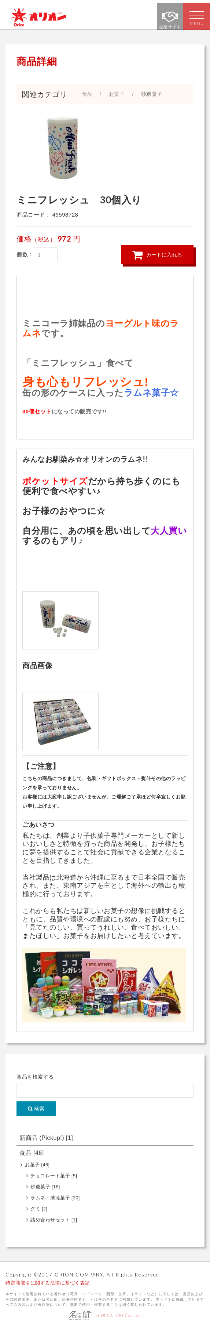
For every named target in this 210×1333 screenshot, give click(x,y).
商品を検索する (35, 1080)
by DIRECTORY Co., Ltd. (105, 1318)
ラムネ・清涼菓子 (55, 1201)
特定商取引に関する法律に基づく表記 (47, 1286)
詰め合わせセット (53, 1223)
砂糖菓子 (45, 1190)
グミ (38, 1212)
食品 (31, 1156)
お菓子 (37, 1168)
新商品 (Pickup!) (46, 1141)
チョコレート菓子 (53, 1179)
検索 (36, 1112)
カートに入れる (157, 258)
